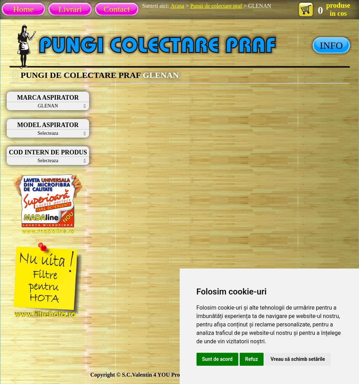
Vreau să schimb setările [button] (298, 359)
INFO (331, 45)
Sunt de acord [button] (217, 359)
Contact (117, 9)
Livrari (70, 9)
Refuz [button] (251, 359)
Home (23, 9)
